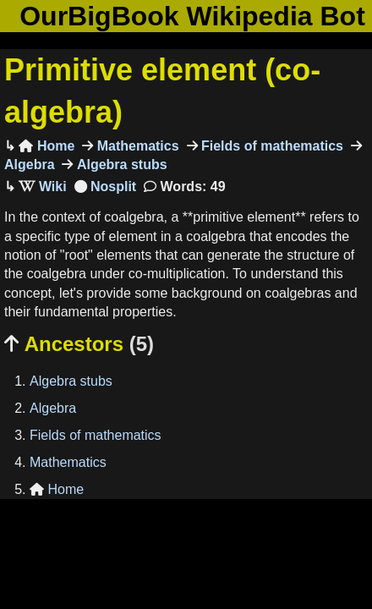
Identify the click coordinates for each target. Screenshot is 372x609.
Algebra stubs (120, 164)
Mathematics (135, 146)
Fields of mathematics (271, 146)
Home (46, 146)
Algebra (53, 408)
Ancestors (79, 343)
